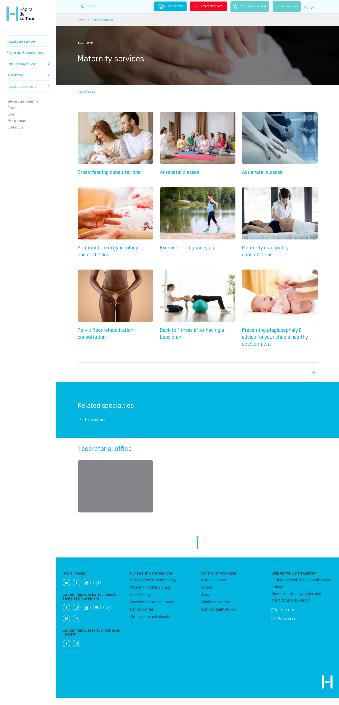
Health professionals (28, 86)
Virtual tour (170, 6)
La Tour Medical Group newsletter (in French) (301, 590)
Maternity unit (95, 425)
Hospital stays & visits (28, 64)
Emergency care (208, 6)
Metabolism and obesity (150, 623)
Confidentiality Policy (218, 616)
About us (14, 108)
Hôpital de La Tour (20, 13)
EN (312, 8)
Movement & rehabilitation (152, 609)
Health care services (21, 41)
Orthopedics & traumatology (153, 587)
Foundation (287, 6)
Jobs (11, 114)
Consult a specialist (249, 6)
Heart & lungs (141, 601)
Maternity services (102, 19)
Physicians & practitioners (25, 53)
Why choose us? (214, 587)
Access (207, 594)
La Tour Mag (28, 75)
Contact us (15, 127)
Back (85, 43)
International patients (23, 101)
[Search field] (151, 6)
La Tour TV (283, 617)
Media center (17, 121)
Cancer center (141, 616)
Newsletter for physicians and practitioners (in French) (296, 604)
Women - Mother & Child (150, 594)
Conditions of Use (215, 609)
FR (306, 8)
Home (81, 19)
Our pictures (283, 625)
